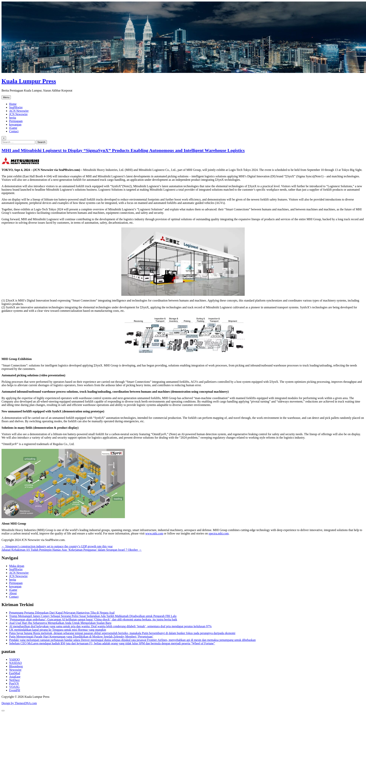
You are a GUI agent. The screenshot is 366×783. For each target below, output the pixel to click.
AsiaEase (15, 676)
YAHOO (14, 659)
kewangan (15, 124)
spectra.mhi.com (219, 533)
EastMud (14, 673)
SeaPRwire (16, 107)
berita (12, 117)
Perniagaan (16, 121)
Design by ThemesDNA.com (19, 703)
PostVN (14, 683)
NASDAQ (15, 663)
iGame (13, 127)
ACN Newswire (19, 110)
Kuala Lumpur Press (29, 81)
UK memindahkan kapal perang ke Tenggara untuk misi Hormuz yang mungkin (57, 629)
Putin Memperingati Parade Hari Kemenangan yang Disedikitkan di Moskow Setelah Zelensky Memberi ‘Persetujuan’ (81, 636)
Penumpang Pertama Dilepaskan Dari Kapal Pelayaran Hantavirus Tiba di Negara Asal (61, 612)
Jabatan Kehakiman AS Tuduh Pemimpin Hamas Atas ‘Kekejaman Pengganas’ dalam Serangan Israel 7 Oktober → (72, 549)
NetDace (14, 680)
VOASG (14, 686)
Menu (6, 97)
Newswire (15, 669)
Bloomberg (16, 666)
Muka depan (16, 566)
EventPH (14, 690)
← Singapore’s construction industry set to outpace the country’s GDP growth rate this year (57, 546)
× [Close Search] (4, 138)
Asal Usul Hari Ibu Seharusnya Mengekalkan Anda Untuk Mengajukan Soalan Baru (60, 622)
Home (13, 104)
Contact (14, 131)
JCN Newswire (18, 114)
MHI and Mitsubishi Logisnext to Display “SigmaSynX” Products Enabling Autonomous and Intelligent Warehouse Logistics (123, 150)
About (13, 593)
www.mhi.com (154, 533)
